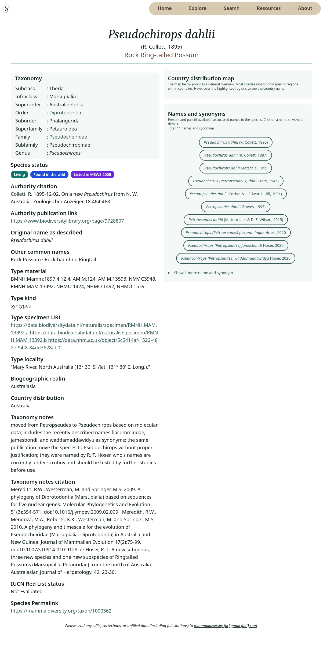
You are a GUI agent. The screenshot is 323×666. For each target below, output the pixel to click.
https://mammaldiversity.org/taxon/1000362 (61, 610)
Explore (198, 8)
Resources (269, 8)
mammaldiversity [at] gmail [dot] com (225, 625)
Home (165, 8)
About (305, 8)
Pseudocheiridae (68, 136)
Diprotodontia (65, 112)
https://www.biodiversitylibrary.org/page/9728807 (67, 221)
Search (231, 8)
